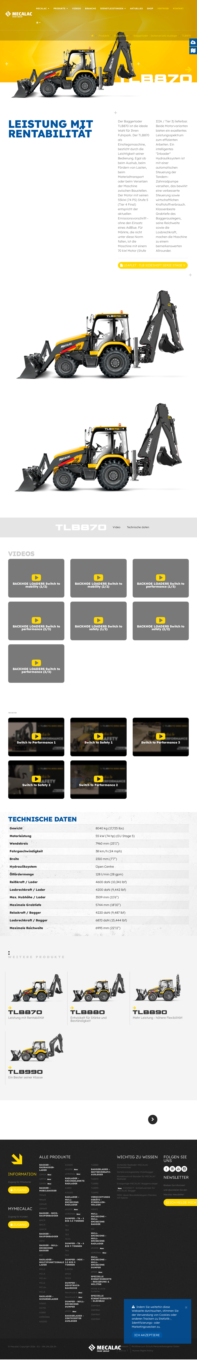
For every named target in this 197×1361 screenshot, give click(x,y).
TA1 (66, 1226)
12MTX (45, 1180)
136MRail (95, 1311)
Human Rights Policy (142, 1352)
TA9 (67, 1256)
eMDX (71, 1312)
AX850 (68, 1189)
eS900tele (73, 1175)
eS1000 (72, 1171)
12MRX (45, 1185)
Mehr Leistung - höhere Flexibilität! (158, 1019)
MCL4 (42, 1275)
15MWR (43, 1210)
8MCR (42, 1226)
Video (116, 528)
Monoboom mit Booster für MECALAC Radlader (136, 1179)
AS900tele (44, 1318)
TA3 (67, 1236)
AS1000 (43, 1323)
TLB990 (94, 1194)
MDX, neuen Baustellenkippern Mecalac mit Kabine (137, 1197)
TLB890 (94, 1189)
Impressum (122, 1348)
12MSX (45, 1176)
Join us (122, 1352)
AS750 (42, 1309)
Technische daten (138, 528)
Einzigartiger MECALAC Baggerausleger (137, 1185)
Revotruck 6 (74, 1294)
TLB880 (94, 1185)
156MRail (95, 1316)
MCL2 (42, 1270)
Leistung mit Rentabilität (26, 1019)
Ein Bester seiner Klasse (25, 1079)
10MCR (42, 1230)
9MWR (42, 1201)
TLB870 (94, 1180)
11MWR (43, 1205)
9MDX (68, 1279)
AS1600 (69, 1166)
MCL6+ (42, 1288)
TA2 (67, 1231)
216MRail (95, 1320)
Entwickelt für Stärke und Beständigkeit (88, 1020)
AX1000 (69, 1194)
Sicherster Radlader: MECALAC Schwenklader (132, 1167)
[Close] (186, 1307)
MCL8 (42, 1293)
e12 (41, 1256)
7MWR (42, 1196)
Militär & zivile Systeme (98, 1291)
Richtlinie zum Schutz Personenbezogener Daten (155, 1348)
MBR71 (94, 1210)
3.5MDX (69, 1270)
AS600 (42, 1304)
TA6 (67, 1252)
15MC (42, 1242)
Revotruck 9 (74, 1298)
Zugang (19, 1191)
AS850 (42, 1313)
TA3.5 (67, 1240)
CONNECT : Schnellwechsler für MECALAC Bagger (136, 1190)
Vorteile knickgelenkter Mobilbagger (135, 1173)
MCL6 (42, 1284)
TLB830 (94, 1166)
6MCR (42, 1221)
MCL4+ (43, 1279)
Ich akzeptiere (147, 1335)
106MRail (95, 1307)
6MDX (68, 1275)
